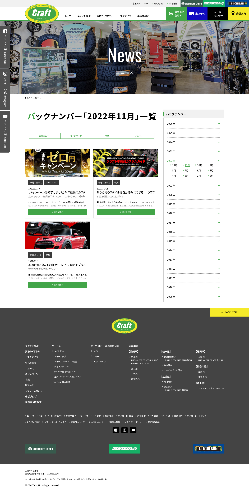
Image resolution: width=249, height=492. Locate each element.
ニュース (29, 368)
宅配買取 (154, 415)
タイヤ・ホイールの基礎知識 (105, 346)
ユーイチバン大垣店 (173, 370)
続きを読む (58, 212)
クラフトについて (33, 390)
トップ (68, 16)
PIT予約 (166, 415)
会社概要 (97, 415)
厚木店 (201, 371)
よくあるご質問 (33, 422)
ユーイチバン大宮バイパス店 (211, 388)
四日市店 (168, 381)
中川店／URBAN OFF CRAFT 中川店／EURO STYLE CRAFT (144, 360)
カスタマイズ (124, 16)
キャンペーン (76, 135)
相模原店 (202, 376)
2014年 (171, 250)
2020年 (171, 195)
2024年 (171, 142)
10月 (199, 165)
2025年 (171, 133)
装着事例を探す (179, 13)
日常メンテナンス (62, 366)
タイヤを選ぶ (83, 16)
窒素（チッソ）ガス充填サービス (67, 376)
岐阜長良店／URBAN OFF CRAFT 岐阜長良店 (178, 358)
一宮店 (134, 373)
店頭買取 (141, 415)
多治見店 (168, 365)
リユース (138, 135)
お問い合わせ (97, 422)
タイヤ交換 (59, 351)
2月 (199, 175)
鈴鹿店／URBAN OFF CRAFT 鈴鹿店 (176, 388)
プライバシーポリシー (133, 422)
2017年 (171, 222)
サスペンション (99, 361)
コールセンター (218, 13)
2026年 (171, 123)
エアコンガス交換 (62, 381)
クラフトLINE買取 (125, 415)
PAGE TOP (231, 312)
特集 (107, 135)
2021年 (171, 185)
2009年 (171, 296)
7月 (186, 170)
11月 (187, 165)
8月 (174, 170)
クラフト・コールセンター (197, 415)
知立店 (134, 368)
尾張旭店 (135, 378)
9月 (211, 165)
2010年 (171, 287)
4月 (174, 175)
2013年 (171, 259)
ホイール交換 (60, 356)
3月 (186, 175)
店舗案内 (241, 13)
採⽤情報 (173, 3)
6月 (199, 170)
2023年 (171, 151)
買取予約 (178, 415)
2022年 (171, 160)
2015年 (171, 241)
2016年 (171, 232)
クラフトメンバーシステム (55, 422)
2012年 (171, 269)
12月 (174, 165)
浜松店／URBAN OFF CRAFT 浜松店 (210, 358)
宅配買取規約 (154, 422)
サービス (56, 346)
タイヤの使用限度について (66, 371)
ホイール (97, 356)
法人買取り (159, 3)
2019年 (171, 204)
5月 (211, 170)
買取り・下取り (104, 16)
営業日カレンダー (140, 3)
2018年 (171, 213)
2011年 (171, 278)
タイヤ (96, 351)
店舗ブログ (31, 396)
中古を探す (143, 16)
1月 (211, 175)
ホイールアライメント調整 (65, 361)
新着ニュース (44, 135)
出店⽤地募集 (114, 422)
